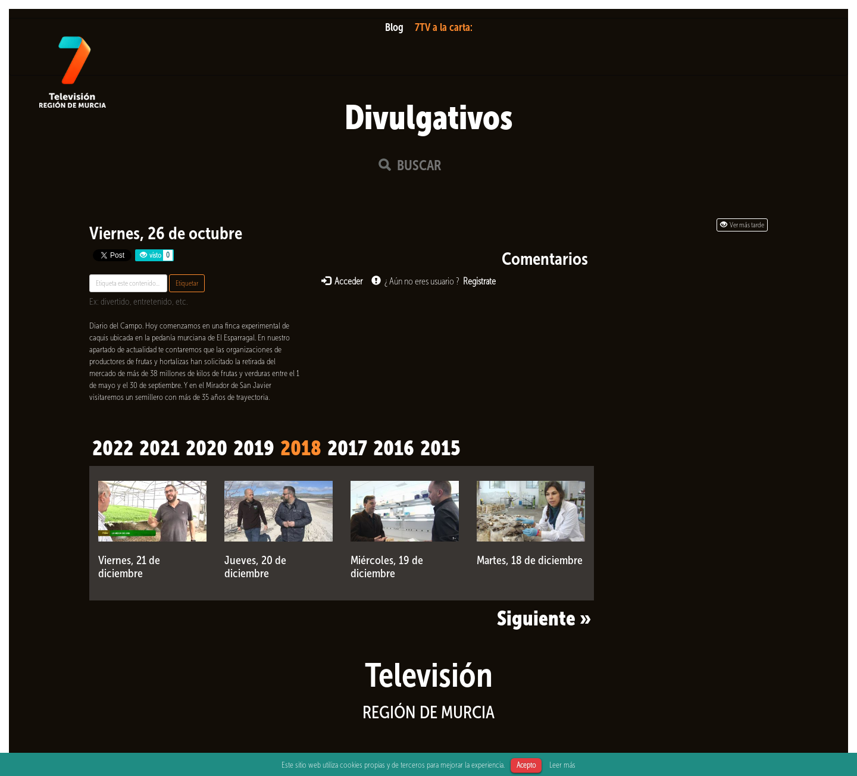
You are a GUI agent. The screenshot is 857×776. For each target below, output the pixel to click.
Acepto (526, 765)
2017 (347, 448)
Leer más (562, 764)
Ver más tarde (742, 225)
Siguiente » (544, 618)
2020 (206, 448)
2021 (159, 448)
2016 (393, 448)
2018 (300, 448)
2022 (112, 448)
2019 (253, 448)
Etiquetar (187, 283)
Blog (394, 27)
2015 (440, 448)
